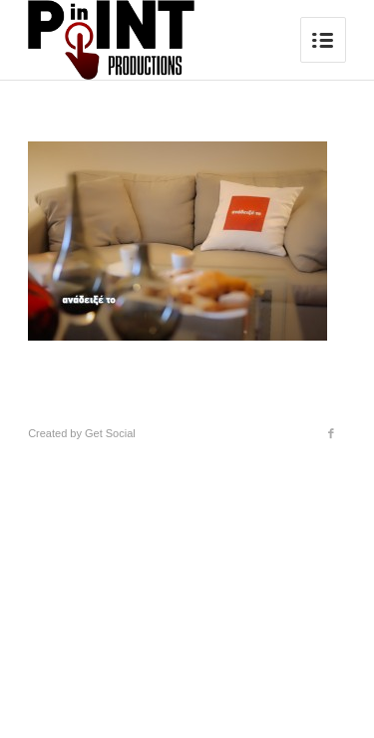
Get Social (110, 433)
